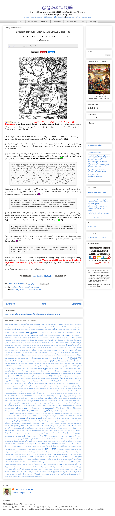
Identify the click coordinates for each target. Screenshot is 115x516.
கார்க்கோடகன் (9, 355)
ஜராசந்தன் (49, 398)
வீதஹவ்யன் (29, 469)
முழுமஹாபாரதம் (57, 7)
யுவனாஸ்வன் (66, 449)
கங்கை (54, 347)
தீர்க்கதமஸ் (17, 410)
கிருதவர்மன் (36, 358)
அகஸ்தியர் (24, 324)
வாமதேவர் (77, 459)
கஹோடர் (26, 352)
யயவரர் (79, 446)
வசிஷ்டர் (66, 457)
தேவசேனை (49, 415)
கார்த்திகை (38, 355)
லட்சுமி (73, 454)
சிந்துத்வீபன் (57, 381)
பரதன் (14, 425)
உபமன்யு (33, 345)
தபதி (27, 403)
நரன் (56, 418)
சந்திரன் (70, 371)
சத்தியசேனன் (77, 368)
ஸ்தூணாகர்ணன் (68, 471)
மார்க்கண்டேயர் (69, 443)
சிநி (52, 381)
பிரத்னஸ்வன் (26, 430)
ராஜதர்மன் (8, 452)
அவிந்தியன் (16, 335)
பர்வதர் (58, 425)
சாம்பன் (71, 376)
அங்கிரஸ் (78, 324)
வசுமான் (14, 459)
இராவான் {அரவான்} (73, 340)
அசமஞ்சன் (8, 327)
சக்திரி (19, 368)
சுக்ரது (61, 383)
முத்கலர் (29, 446)
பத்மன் (51, 423)
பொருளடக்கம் (36, 17)
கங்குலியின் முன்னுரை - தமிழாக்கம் (99, 156)
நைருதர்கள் (63, 421)
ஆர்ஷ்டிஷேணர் (68, 337)
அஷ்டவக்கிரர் (39, 335)
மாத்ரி (48, 443)
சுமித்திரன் (43, 388)
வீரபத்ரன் (45, 469)
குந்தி (51, 361)
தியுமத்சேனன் (64, 405)
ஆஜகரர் (23, 337)
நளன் (61, 418)
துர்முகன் (44, 413)
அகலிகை (17, 324)
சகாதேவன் (77, 366)
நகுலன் (32, 418)
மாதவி (43, 443)
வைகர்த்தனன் (64, 469)
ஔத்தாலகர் (35, 347)
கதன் (12, 350)
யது (69, 446)
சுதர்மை (45, 386)
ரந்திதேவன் (74, 449)
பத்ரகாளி (56, 423)
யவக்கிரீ (13, 449)
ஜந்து (65, 395)
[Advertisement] (99, 36)
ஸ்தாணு (59, 471)
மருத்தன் (69, 441)
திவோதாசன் (8, 410)
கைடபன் (64, 363)
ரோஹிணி (48, 454)
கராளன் (55, 350)
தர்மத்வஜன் (77, 403)
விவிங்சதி (72, 467)
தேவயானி (63, 415)
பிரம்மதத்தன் (53, 430)
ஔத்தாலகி (42, 347)
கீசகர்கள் (17, 361)
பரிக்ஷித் (40, 425)
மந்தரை (54, 441)
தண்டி (6, 403)
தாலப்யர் (56, 405)
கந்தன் (22, 350)
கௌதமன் (23, 366)
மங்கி (76, 438)
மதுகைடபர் (39, 441)
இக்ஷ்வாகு (8, 340)
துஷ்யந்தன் (16, 415)
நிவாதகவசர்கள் (49, 421)
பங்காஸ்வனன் (15, 423)
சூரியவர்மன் (42, 393)
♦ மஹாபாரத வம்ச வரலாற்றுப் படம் (98, 200)
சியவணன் (70, 381)
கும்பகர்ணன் (76, 361)
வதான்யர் (43, 459)
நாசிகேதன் (78, 418)
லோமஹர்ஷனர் (50, 456)
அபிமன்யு (16, 329)
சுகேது (56, 383)
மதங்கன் (15, 441)
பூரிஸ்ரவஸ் (35, 438)
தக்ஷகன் (60, 400)
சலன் (11, 376)
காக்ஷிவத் (38, 352)
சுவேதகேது (70, 391)
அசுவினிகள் (22, 327)
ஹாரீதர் (79, 474)
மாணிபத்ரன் (30, 443)
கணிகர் (79, 347)
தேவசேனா (41, 415)
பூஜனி (18, 438)
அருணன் (7, 332)
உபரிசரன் (40, 345)
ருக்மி (65, 452)
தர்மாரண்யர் (19, 405)
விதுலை (78, 461)
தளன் (25, 405)
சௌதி (35, 395)
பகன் (76, 421)
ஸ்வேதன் (37, 474)
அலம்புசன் (61, 332)
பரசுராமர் (8, 426)
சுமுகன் (49, 388)
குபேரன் (68, 361)
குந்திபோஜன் (60, 361)
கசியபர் (63, 347)
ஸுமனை (40, 471)
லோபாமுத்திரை (20, 456)
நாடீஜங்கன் (8, 421)
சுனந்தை (15, 388)
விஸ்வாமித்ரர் (18, 469)
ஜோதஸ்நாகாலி (52, 400)
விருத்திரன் (8, 467)
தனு (23, 403)
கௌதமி (38, 366)
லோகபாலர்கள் (9, 456)
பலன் (63, 425)
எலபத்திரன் (77, 345)
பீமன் (28, 436)
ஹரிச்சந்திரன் (62, 474)
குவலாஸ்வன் (23, 363)
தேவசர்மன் (33, 415)
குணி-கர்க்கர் (37, 361)
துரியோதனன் (51, 410)
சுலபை (46, 391)
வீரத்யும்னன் (38, 469)
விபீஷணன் (36, 464)
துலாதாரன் (58, 413)
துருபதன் (63, 411)
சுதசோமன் (23, 386)
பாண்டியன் (20, 428)
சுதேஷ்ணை (66, 386)
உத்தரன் (8, 345)
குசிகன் (23, 361)
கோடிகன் (71, 363)
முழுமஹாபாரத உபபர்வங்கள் (97, 237)
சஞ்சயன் (47, 368)
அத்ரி (52, 327)
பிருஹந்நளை (9, 436)
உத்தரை (14, 345)
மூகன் (43, 446)
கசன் (59, 347)
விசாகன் (47, 461)
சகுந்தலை (8, 368)
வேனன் (56, 469)
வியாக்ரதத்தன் (51, 464)
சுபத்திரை (30, 388)
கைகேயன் (51, 363)
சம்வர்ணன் (47, 373)
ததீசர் (11, 403)
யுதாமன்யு (38, 449)
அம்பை (55, 329)
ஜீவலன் (17, 400)
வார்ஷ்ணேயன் (14, 461)
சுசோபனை (8, 386)
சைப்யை (7, 395)
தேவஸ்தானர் (9, 418)
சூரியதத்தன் (28, 393)
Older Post (76, 304)
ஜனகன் (71, 396)
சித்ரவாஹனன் (45, 381)
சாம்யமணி (78, 376)
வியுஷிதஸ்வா (69, 464)
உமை (53, 345)
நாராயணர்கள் (33, 421)
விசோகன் (64, 461)
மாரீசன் (60, 443)
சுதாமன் (51, 386)
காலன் (64, 355)
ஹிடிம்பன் (8, 476)
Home (43, 304)
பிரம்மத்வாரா (62, 430)
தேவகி (27, 415)
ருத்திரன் (7, 454)
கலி (76, 350)
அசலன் (14, 327)
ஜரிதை (56, 398)
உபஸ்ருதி (47, 345)
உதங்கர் (55, 342)
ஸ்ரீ (5, 474)
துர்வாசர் (51, 413)
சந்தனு (64, 371)
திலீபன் (69, 408)
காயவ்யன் (78, 352)
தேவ (22, 415)
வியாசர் (60, 464)
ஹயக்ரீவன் (53, 474)
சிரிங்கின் (14, 383)
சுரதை (60, 388)
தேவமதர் (56, 415)
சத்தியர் (22, 371)
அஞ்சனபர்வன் (32, 327)
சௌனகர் (49, 395)
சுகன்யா (41, 383)
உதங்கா (61, 342)
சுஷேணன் (78, 391)
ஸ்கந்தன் (54, 471)
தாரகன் (38, 405)
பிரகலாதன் (68, 428)
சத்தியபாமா (15, 371)
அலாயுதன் (8, 335)
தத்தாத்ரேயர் (17, 403)
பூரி (29, 438)
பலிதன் (79, 425)
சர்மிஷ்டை (77, 373)
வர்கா (60, 459)
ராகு (80, 449)
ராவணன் (25, 452)
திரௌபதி (60, 408)
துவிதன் (79, 413)
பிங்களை (61, 428)
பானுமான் (40, 428)
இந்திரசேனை (25, 340)
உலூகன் (59, 345)
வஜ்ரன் (29, 459)
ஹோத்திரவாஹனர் (36, 476)
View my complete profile (21, 493)
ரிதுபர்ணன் (36, 452)
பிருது (41, 433)
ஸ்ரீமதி (9, 474)
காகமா (32, 352)
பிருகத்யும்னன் (27, 433)
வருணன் (55, 459)
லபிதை (79, 454)
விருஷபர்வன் (55, 467)
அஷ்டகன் (30, 335)
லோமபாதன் (39, 456)
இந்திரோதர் (62, 340)
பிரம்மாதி (78, 430)
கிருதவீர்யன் (46, 358)
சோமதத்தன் (28, 395)
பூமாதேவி (24, 438)
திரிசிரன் (78, 405)
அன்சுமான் (8, 329)
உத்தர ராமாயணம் (73, 17)
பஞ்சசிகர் (29, 423)
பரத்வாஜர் (21, 426)
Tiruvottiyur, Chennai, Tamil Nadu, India (27, 290)
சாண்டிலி (37, 376)
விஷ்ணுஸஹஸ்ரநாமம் (95, 176)
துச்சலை (25, 410)
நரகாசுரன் (51, 418)
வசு (73, 456)
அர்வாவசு (44, 332)
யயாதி (7, 449)
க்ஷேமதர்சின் (53, 366)
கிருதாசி (53, 358)
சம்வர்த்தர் (54, 373)
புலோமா (7, 438)
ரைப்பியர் (32, 454)
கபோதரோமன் (41, 350)
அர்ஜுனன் (33, 332)
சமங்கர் (7, 373)
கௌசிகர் (8, 366)
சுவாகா (63, 391)
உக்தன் (23, 342)
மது (34, 441)
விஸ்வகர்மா (8, 469)
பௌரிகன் (55, 438)
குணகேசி (29, 361)
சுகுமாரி (51, 383)
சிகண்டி (63, 378)
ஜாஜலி (72, 398)
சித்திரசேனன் (10, 381)
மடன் (79, 438)
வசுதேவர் (78, 456)
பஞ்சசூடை (36, 423)
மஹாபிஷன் (8, 443)
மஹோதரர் (22, 443)
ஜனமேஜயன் (15, 398)
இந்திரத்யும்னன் (43, 340)
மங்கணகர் (70, 438)
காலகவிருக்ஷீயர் (48, 355)
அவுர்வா (23, 335)
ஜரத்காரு (41, 398)
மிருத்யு (7, 446)
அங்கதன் (60, 324)
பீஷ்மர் (42, 435)
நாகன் (72, 418)
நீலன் (57, 421)
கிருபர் (59, 358)
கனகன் (28, 350)
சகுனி (14, 368)
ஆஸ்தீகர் (78, 337)
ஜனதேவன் (78, 395)
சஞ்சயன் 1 (56, 368)
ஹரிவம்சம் (48, 17)
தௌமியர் (24, 418)
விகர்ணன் (35, 461)
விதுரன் (71, 461)
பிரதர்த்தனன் (76, 428)
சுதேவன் (58, 386)
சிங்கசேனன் (70, 378)
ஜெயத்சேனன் (24, 400)
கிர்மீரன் (7, 361)
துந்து (41, 410)
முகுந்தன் (14, 446)
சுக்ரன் (65, 383)
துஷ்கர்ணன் (8, 415)
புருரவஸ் (54, 436)
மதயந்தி (21, 441)
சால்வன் (49, 378)
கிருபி (64, 358)
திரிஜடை (7, 408)
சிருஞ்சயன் (23, 383)
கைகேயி (58, 363)
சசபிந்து (36, 368)
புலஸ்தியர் (72, 436)
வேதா (51, 469)
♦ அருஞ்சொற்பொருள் (95, 212)
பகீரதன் (7, 423)
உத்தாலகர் (26, 345)
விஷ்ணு (78, 467)
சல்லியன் (17, 376)
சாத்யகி (52, 376)
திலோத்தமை (76, 408)
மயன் (63, 441)
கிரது (6, 358)
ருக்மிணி (70, 452)
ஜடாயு (62, 395)
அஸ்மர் (47, 335)
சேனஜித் (70, 393)
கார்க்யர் (16, 355)
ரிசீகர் (30, 452)
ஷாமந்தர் (25, 471)
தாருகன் (43, 405)
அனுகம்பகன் (68, 327)
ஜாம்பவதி (78, 398)
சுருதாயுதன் (23, 391)
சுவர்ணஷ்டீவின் (55, 391)
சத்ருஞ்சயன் (58, 371)
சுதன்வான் (31, 386)
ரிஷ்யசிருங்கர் (51, 452)
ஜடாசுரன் (56, 395)
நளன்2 (67, 418)
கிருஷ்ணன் (74, 357)
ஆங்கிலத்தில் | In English (43, 276)
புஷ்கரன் (13, 438)
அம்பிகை (48, 329)
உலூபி (64, 345)
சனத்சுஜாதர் (77, 371)
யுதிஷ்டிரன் (49, 448)
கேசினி (31, 363)
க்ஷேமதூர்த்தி (63, 366)
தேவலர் (78, 415)
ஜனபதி (7, 398)
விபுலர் (43, 464)
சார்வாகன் (41, 378)
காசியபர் (45, 352)
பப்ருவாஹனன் (75, 423)
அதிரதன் (40, 327)
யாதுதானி (32, 449)
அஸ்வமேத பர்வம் (31, 287)
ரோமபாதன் (40, 454)
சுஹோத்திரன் (9, 393)
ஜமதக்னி (34, 398)
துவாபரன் (73, 413)
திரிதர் (13, 408)
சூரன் (22, 393)
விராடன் (78, 464)
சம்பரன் (26, 373)
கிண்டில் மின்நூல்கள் (94, 180)
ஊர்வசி (70, 345)
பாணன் (13, 428)
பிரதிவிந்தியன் (10, 430)
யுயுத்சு (59, 449)
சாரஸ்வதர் (17, 378)
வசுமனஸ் (8, 459)
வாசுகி (65, 459)
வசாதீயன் (59, 456)
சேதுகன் (65, 393)
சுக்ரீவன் (72, 383)
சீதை (36, 383)
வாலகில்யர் (23, 461)
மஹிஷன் (16, 443)
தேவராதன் (71, 415)
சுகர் (46, 383)
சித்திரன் (18, 381)
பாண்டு (28, 428)
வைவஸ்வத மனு (17, 471)
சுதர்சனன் (38, 386)
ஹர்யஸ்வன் (71, 474)
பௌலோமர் (63, 438)
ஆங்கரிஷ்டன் (16, 337)
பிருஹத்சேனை (57, 433)
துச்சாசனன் (33, 411)
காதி (51, 352)
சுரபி (64, 388)
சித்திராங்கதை (27, 381)
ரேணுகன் (18, 454)
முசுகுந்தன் (21, 446)
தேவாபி (16, 418)
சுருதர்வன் (8, 391)
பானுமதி (34, 428)
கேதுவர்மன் (43, 363)
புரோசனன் (63, 436)
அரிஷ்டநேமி (77, 329)
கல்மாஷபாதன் (10, 352)
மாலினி (79, 443)
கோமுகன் (78, 363)
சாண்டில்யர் (44, 376)
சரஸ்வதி (66, 373)
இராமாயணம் (59, 17)
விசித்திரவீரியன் (55, 461)
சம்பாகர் (35, 373)
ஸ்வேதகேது (28, 474)
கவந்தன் (18, 352)
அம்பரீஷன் (25, 329)
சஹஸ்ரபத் (26, 376)
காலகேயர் (57, 355)
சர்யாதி (7, 376)
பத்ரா (68, 423)
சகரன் (70, 366)
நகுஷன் (39, 418)
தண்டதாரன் (72, 400)
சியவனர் (78, 381)
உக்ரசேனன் (30, 342)
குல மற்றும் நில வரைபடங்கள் (97, 192)
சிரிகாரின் (7, 383)
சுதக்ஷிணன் (15, 386)
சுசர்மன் (78, 383)
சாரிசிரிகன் (24, 378)
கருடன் (62, 350)
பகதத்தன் (71, 421)
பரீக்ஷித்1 (46, 425)
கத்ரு (16, 350)
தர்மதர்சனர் (61, 403)
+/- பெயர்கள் (92, 226)
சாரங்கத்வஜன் (9, 378)
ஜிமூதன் (12, 400)
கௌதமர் (31, 366)
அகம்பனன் (9, 324)
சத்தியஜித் (8, 371)
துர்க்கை (17, 413)
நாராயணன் (24, 421)
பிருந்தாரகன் (48, 433)
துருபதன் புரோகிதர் (74, 410)
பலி (75, 425)
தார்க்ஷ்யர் (50, 405)
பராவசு (34, 425)
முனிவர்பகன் (36, 446)
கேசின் (37, 363)
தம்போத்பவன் (52, 403)
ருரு (12, 454)
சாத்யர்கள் (60, 376)
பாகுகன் (7, 428)
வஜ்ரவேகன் (35, 459)
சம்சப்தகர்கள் (18, 373)
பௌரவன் (48, 438)
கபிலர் (34, 350)
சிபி (63, 381)
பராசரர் (29, 426)
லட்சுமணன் (66, 454)
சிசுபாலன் (78, 378)
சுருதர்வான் (15, 391)
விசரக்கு (41, 461)
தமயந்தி (43, 403)
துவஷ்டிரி (66, 413)
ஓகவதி (29, 347)
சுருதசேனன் (77, 388)
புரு (49, 436)
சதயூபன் (62, 368)
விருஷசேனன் (35, 467)
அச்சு (82, 21)
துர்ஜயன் (23, 413)
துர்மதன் (29, 413)
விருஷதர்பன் (45, 467)
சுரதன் (55, 388)
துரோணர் (9, 413)
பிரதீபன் (18, 430)
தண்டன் (78, 400)
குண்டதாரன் (45, 361)
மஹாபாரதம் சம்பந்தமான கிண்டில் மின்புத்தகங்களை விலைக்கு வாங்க (32, 314)
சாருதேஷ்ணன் (32, 378)
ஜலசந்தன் (66, 398)
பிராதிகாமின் (8, 433)
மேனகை (56, 446)
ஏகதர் (11, 347)
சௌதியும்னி (41, 395)
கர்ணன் (69, 350)
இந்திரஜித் (33, 340)
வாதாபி (70, 459)
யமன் (73, 446)
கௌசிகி (15, 366)
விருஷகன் (25, 467)
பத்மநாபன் (45, 423)
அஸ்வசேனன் (54, 335)
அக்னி (44, 324)
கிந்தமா (79, 355)
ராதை (14, 452)
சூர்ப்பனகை (50, 393)
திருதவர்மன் (36, 408)
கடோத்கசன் (72, 347)
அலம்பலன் (52, 332)
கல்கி (79, 350)
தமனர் (37, 403)
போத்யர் (42, 438)
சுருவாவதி (40, 391)
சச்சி (40, 368)
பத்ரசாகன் (63, 423)
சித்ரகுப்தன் (36, 381)
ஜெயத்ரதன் (34, 400)
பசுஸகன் (23, 423)
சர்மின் (71, 373)
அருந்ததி (21, 332)
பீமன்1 (34, 436)
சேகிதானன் (58, 393)
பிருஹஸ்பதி (20, 436)
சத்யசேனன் (36, 371)
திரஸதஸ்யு (72, 405)
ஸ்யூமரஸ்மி (77, 471)
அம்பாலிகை (40, 329)
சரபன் (60, 373)
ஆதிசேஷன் (44, 337)
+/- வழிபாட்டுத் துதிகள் (95, 145)
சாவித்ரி (56, 378)
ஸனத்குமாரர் (33, 471)
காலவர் (70, 355)
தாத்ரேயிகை (31, 405)
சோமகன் (20, 395)
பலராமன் (69, 426)
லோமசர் (30, 457)
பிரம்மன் (71, 430)
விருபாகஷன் (17, 467)
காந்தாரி (56, 352)
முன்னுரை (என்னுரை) (94, 152)
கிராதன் (17, 358)
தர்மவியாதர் (9, 405)
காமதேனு (64, 352)
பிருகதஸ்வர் (17, 433)
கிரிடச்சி (28, 358)
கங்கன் (49, 347)
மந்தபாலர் (47, 441)
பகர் (80, 421)
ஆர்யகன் (59, 337)
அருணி (14, 332)
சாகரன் (32, 376)
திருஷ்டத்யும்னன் (47, 408)
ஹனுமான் (45, 474)
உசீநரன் (38, 342)
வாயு (6, 461)
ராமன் (18, 452)
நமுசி (45, 418)
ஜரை (60, 398)
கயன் (49, 350)
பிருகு (35, 433)
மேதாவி (49, 446)
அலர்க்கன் (78, 332)
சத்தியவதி (28, 371)
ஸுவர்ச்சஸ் (46, 471)
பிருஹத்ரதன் (76, 433)
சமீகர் (11, 373)
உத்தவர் (19, 345)
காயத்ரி (71, 352)
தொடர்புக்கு (86, 17)
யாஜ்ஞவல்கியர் (22, 449)
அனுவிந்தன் (77, 327)
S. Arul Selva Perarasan (23, 489)
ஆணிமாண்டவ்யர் (33, 337)
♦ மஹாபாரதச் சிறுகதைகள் (96, 217)
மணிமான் (8, 441)
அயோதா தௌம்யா (65, 329)
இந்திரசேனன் (16, 340)
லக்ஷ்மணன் (57, 454)
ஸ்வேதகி (21, 474)
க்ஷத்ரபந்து (45, 366)
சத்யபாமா (43, 371)
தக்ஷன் (66, 400)
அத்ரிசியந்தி (59, 327)
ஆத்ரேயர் (52, 337)
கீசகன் (12, 361)
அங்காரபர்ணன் (69, 324)
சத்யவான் (50, 371)
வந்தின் (49, 459)
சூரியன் (35, 393)
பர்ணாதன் (52, 425)
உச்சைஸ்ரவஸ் (46, 342)
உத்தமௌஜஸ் (76, 342)
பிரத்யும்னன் (36, 430)
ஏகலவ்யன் (16, 347)
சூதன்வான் (16, 393)
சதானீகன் (69, 368)
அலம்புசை (70, 332)
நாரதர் (15, 420)
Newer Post (10, 304)
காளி (74, 355)
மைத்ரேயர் (63, 446)
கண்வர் (7, 350)
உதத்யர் (67, 342)
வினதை (13, 464)
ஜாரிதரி (7, 400)
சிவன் (31, 383)
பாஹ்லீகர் (47, 428)
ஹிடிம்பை (16, 476)
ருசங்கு (76, 452)
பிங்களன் (54, 428)
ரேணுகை (25, 454)
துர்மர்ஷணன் (36, 413)
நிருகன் (41, 421)
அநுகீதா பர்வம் (17, 287)
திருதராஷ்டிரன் (23, 408)
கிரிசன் (23, 358)
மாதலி (37, 443)
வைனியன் (8, 471)
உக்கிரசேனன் (16, 342)
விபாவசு (28, 464)
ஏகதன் (7, 347)
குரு (6, 363)
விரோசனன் (64, 467)
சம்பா (30, 373)
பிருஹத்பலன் (67, 433)
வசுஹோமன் (22, 459)
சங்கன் (31, 368)
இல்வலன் (8, 342)
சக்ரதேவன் (24, 368)
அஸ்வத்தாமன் (66, 335)
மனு (58, 441)
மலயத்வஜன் (77, 441)
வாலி (29, 461)
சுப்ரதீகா (36, 388)
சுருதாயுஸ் (31, 391)
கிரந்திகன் (11, 358)
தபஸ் (32, 403)
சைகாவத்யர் (77, 393)
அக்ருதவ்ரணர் (52, 324)
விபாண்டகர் (21, 464)
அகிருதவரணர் (35, 324)
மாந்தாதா (54, 443)
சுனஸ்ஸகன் (22, 388)
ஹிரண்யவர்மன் (25, 476)
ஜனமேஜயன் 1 (25, 398)
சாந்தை (65, 376)
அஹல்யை (8, 337)
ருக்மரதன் (60, 452)
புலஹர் (79, 436)
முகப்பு (26, 17)
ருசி (80, 452)
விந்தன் (7, 464)
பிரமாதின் (45, 430)
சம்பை (40, 373)
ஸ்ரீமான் (14, 474)
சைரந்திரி (14, 395)
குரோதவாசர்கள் (13, 363)
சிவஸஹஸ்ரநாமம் (93, 175)
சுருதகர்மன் (69, 388)
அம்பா (33, 329)
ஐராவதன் (23, 347)
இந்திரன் (52, 340)
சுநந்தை (73, 386)
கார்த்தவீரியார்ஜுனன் (27, 355)
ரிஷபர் (43, 452)
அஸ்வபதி (77, 335)
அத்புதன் (46, 327)
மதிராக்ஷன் (28, 441)
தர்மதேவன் (69, 403)
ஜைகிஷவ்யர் (43, 400)
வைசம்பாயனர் (75, 469)
